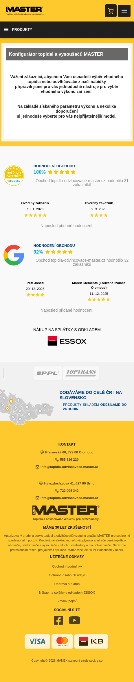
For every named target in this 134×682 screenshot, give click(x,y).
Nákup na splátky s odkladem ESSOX (67, 592)
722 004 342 (66, 490)
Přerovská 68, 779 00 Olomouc (67, 452)
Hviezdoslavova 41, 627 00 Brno (66, 483)
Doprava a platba (67, 584)
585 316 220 (66, 459)
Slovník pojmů (66, 601)
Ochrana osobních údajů (67, 575)
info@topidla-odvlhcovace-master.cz (67, 467)
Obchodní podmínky (67, 566)
